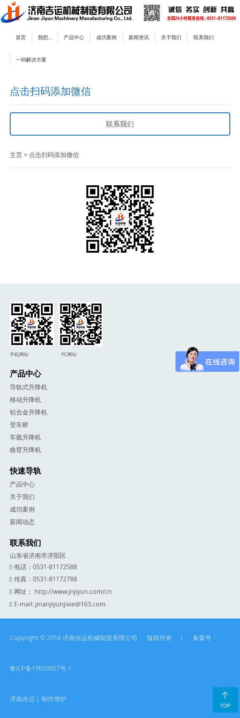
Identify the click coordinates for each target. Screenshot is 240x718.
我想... (45, 37)
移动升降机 (25, 399)
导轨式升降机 (28, 387)
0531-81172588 (55, 566)
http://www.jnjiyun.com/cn (73, 591)
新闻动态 (22, 521)
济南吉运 (22, 698)
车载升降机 (25, 437)
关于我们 (171, 37)
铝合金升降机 (28, 412)
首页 (21, 37)
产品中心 (74, 37)
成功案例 (106, 37)
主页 (16, 154)
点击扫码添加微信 (54, 154)
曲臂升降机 (25, 449)
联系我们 (203, 37)
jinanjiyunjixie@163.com (70, 604)
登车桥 (19, 424)
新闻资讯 (139, 37)
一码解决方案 (31, 59)
